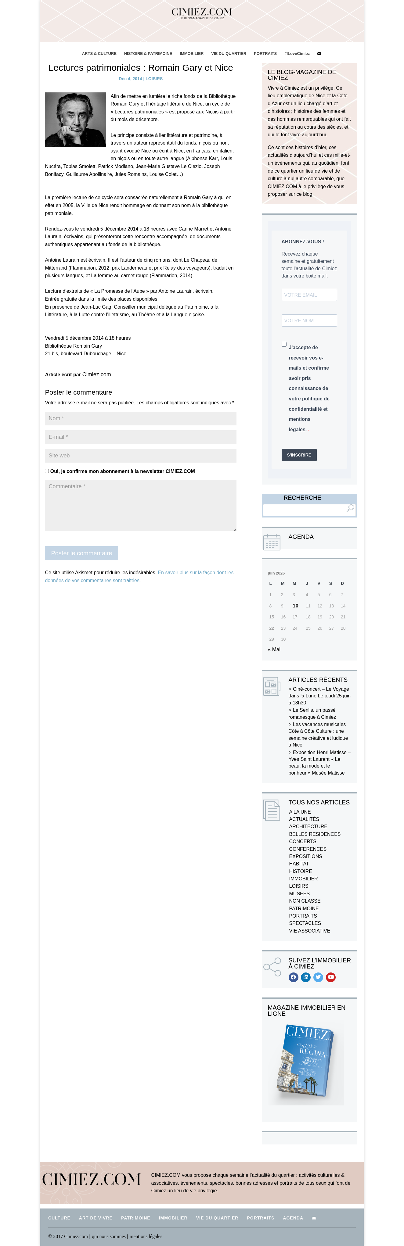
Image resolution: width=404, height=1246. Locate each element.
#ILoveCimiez (297, 53)
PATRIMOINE (304, 908)
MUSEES (299, 893)
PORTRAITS (265, 53)
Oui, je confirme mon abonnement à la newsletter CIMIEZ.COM (120, 471)
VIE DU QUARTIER (228, 53)
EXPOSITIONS (305, 856)
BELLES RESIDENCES (315, 834)
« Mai (274, 649)
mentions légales (146, 1236)
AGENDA (293, 1218)
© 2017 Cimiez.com (68, 1236)
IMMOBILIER (192, 53)
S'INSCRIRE (299, 455)
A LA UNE (300, 812)
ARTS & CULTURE (99, 53)
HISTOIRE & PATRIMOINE (148, 53)
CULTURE (59, 1218)
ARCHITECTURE (308, 826)
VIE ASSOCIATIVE (309, 930)
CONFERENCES (308, 849)
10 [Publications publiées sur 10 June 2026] (295, 606)
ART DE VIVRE (96, 1218)
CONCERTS (303, 841)
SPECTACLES (305, 923)
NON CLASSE (305, 901)
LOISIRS (154, 78)
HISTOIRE (300, 871)
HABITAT (299, 863)
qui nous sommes (109, 1236)
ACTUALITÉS (304, 819)
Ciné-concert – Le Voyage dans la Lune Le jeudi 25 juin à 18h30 (320, 695)
